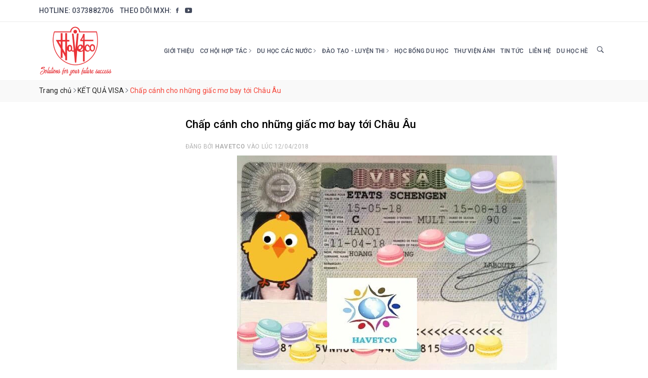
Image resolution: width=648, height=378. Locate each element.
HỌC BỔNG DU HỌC (421, 51)
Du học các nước (286, 51)
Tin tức (512, 51)
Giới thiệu (179, 51)
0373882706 (93, 10)
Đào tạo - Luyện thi (355, 51)
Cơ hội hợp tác (226, 51)
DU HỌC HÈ (572, 51)
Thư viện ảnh (474, 51)
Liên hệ (540, 51)
